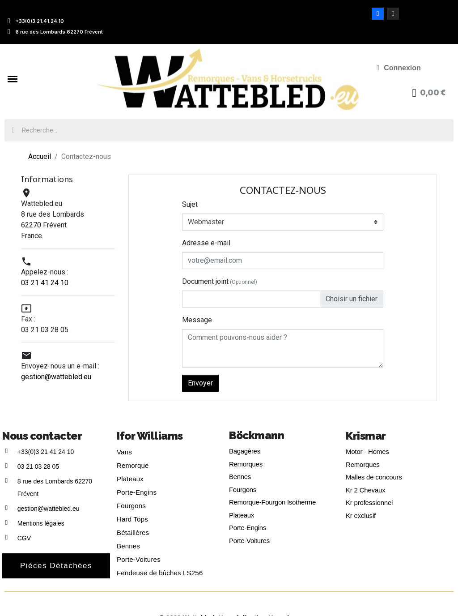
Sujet (190, 204)
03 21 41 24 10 (44, 282)
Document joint (219, 281)
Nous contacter (42, 435)
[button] (56, 565)
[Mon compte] (399, 68)
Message (197, 320)
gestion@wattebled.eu (56, 376)
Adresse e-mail (206, 243)
